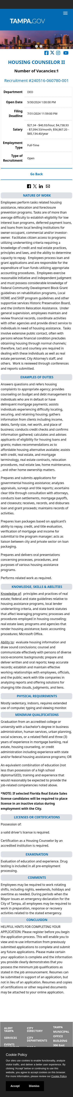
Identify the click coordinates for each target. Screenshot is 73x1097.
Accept (15, 1086)
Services (10, 1038)
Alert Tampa (9, 1029)
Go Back (36, 174)
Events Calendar (11, 1046)
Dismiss (34, 1086)
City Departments (37, 1039)
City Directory (35, 1029)
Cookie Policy (16, 1055)
